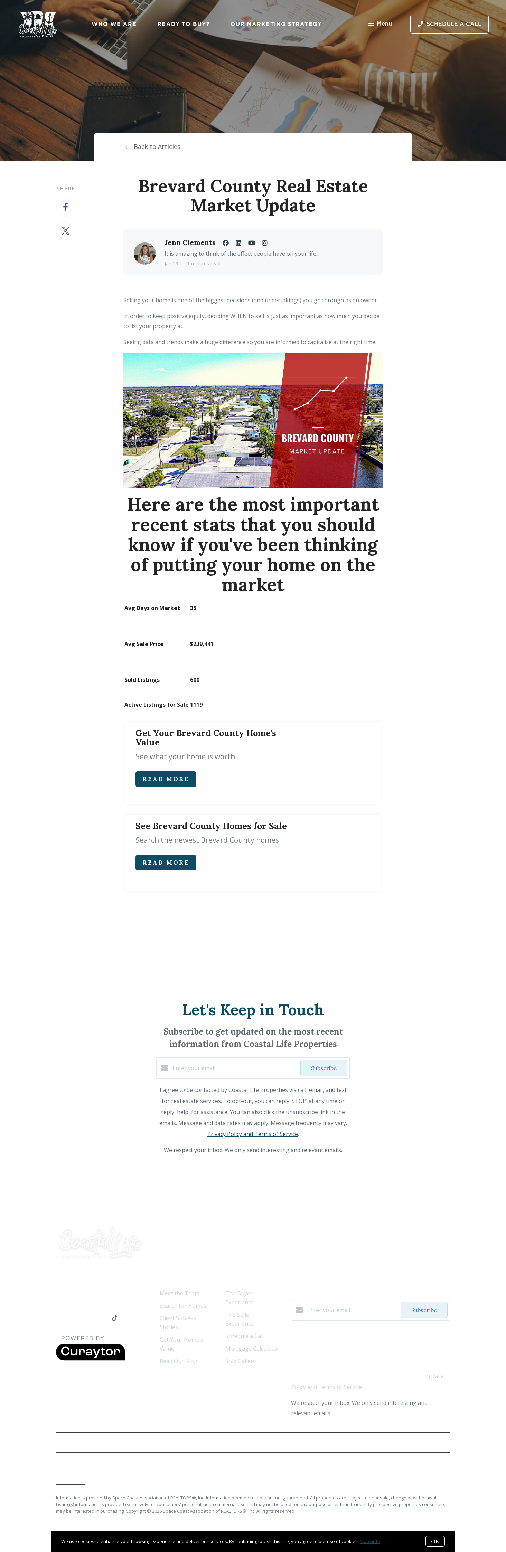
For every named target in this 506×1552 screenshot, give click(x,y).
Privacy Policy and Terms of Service (252, 1134)
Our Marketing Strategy (276, 24)
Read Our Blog (178, 1361)
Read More (165, 779)
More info (370, 1541)
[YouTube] (87, 1318)
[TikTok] (114, 1318)
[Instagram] (101, 1318)
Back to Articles (157, 146)
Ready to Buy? (183, 24)
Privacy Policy (433, 1442)
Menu (380, 24)
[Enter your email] (234, 1068)
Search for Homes (183, 1306)
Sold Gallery (240, 1361)
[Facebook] (59, 1318)
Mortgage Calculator (252, 1348)
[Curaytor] (90, 1358)
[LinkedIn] (73, 1318)
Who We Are (114, 24)
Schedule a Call (244, 1336)
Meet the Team (179, 1293)
